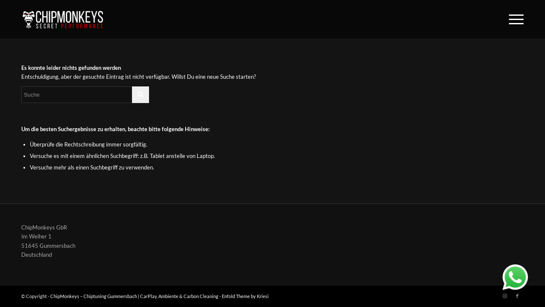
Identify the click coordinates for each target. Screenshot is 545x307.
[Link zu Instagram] (504, 296)
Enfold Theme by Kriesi (245, 296)
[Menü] (513, 19)
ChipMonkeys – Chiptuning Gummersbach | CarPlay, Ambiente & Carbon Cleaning (134, 296)
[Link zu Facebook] (517, 296)
